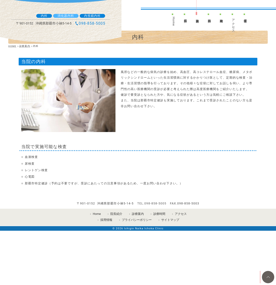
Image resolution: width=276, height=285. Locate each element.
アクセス (235, 25)
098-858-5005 (90, 32)
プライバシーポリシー (137, 260)
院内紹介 (208, 18)
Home (169, 22)
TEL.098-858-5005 (152, 244)
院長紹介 (182, 18)
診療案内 (195, 18)
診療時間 (222, 18)
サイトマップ (170, 260)
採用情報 (248, 18)
